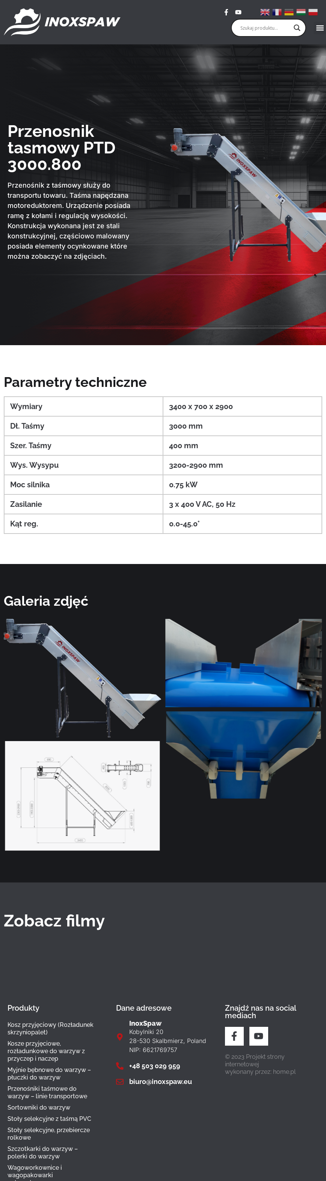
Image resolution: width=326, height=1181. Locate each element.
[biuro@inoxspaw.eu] (120, 1081)
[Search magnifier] (297, 28)
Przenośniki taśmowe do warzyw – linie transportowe (47, 1092)
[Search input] (265, 28)
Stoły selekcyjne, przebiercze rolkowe (49, 1133)
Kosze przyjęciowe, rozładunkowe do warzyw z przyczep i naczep (46, 1051)
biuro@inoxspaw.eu (160, 1081)
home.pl (284, 1071)
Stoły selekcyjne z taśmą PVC (49, 1118)
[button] (320, 28)
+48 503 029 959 (154, 1066)
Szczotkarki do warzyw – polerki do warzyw (43, 1152)
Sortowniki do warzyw (39, 1107)
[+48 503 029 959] (120, 1066)
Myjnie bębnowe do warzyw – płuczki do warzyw (49, 1073)
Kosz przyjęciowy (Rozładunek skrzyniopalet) (51, 1028)
